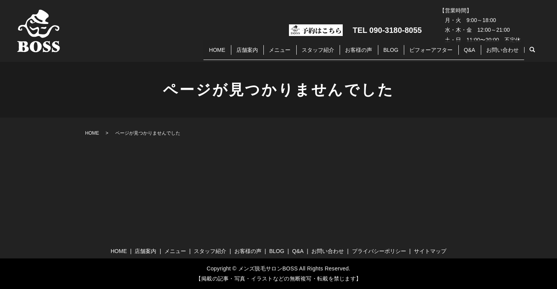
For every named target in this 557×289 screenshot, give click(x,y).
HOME (172, 53)
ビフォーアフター (417, 53)
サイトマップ (430, 251)
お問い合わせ (500, 53)
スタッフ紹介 (289, 53)
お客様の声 (335, 53)
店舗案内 (208, 53)
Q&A (461, 53)
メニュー (245, 53)
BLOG (372, 53)
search (532, 54)
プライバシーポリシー (379, 251)
